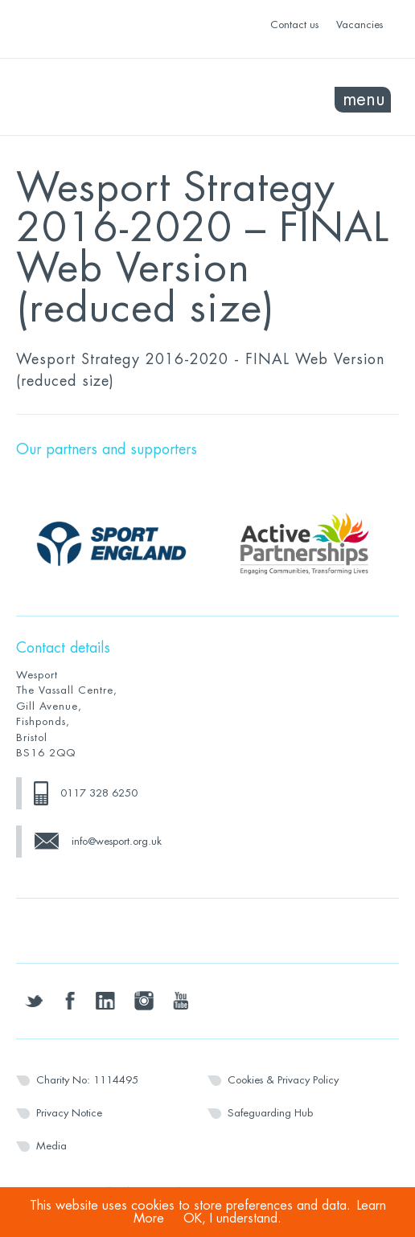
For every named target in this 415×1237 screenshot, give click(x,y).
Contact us (294, 24)
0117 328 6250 (99, 793)
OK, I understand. (232, 1218)
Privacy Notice (69, 1113)
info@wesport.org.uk (117, 841)
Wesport (112, 97)
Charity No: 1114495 (87, 1080)
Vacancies (359, 24)
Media (51, 1146)
